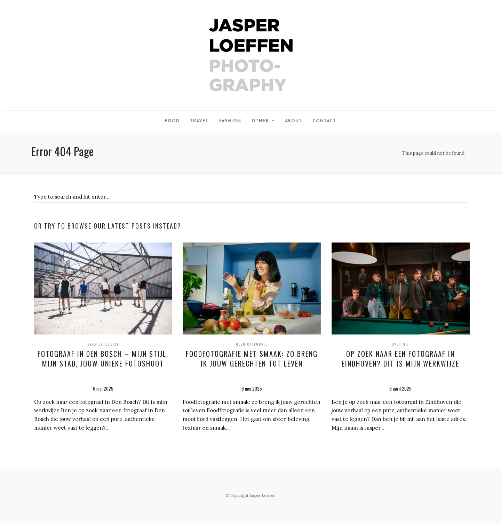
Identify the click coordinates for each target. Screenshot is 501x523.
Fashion (230, 121)
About (293, 121)
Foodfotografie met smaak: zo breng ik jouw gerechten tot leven (252, 358)
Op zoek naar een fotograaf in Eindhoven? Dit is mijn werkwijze (400, 358)
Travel (199, 121)
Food (172, 121)
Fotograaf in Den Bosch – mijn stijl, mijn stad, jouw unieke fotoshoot (103, 358)
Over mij (400, 344)
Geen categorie (103, 344)
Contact (324, 121)
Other (260, 121)
